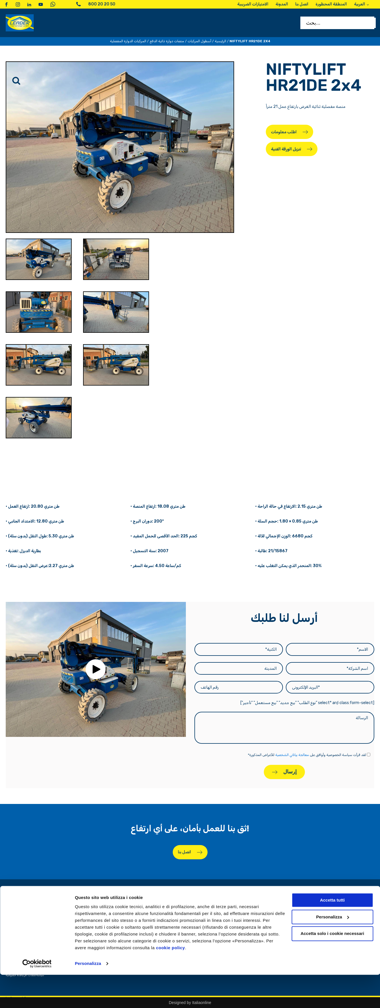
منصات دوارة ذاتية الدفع (167, 41)
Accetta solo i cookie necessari (332, 966)
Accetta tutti (332, 933)
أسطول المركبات (199, 41)
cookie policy (170, 981)
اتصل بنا (184, 852)
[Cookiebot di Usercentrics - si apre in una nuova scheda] (37, 997)
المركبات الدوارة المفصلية (128, 41)
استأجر (319, 914)
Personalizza (88, 996)
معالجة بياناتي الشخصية (292, 755)
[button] (96, 669)
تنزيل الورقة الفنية (286, 149)
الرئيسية (220, 41)
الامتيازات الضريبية (246, 914)
